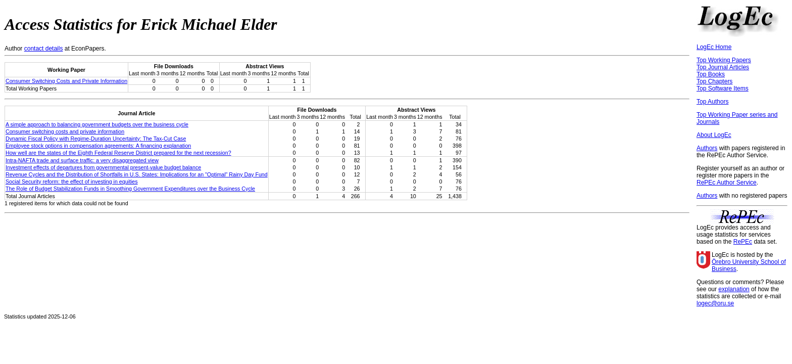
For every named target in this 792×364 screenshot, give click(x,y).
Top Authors (712, 101)
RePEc (742, 241)
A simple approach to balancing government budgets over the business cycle (97, 124)
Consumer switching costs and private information (65, 131)
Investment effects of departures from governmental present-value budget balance (103, 167)
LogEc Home (714, 47)
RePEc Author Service (727, 182)
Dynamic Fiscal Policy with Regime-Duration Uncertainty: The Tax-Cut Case (96, 138)
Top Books (711, 74)
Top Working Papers (724, 60)
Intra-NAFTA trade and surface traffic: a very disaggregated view (82, 160)
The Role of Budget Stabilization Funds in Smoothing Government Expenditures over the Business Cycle (130, 189)
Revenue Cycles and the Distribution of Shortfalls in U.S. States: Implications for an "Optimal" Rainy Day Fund (137, 174)
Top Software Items (723, 88)
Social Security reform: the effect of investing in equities (72, 181)
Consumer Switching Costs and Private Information (66, 81)
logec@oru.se (715, 303)
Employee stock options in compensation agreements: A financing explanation (98, 146)
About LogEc (714, 135)
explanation (733, 289)
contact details (43, 48)
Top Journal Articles (723, 67)
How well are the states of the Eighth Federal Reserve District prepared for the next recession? (118, 153)
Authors (707, 148)
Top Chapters (714, 81)
